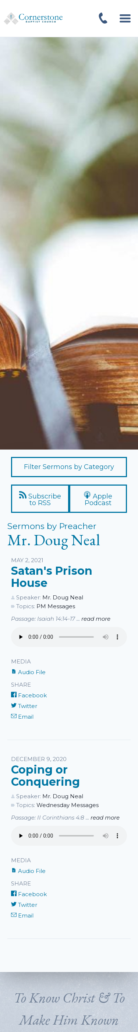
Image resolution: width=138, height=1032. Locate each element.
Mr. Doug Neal (62, 597)
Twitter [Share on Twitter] (24, 705)
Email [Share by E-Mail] (22, 716)
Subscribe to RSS (40, 499)
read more (95, 618)
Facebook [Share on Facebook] (29, 695)
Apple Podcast (98, 499)
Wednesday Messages (67, 805)
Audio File (28, 672)
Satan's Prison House (51, 577)
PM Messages (55, 606)
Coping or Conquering (45, 776)
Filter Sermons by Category (69, 467)
